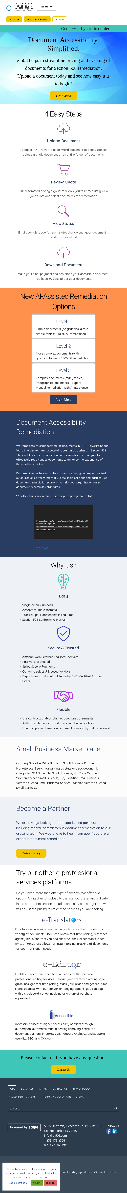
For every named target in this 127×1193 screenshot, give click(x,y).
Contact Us (59, 1088)
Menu (48, 6)
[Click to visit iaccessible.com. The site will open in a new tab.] (61, 1014)
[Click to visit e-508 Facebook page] (108, 1130)
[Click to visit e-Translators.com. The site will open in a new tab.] (61, 919)
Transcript (41, 548)
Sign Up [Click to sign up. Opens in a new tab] (14, 19)
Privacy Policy (81, 1088)
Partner (43, 1088)
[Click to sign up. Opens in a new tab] (63, 95)
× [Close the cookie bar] (58, 1165)
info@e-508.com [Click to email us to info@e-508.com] (55, 1135)
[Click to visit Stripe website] (24, 1127)
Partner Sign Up (37, 19)
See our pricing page (66, 496)
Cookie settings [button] (18, 1182)
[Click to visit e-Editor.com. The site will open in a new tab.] (61, 964)
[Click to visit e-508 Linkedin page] (114, 1130)
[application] (63, 522)
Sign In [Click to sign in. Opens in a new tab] (59, 19)
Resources (27, 1088)
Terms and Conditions (57, 1096)
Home (12, 1088)
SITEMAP (80, 1096)
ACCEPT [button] (37, 1183)
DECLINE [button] (50, 1183)
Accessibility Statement (24, 1096)
